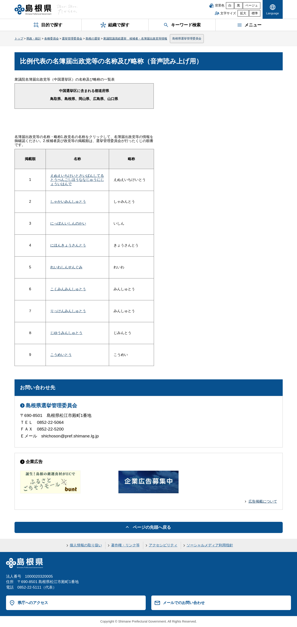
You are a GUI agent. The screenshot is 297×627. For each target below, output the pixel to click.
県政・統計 (33, 38)
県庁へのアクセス (33, 602)
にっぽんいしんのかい (68, 223)
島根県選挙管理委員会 (186, 38)
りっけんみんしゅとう (68, 311)
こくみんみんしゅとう (68, 289)
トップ (19, 38)
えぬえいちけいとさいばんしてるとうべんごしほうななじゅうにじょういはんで (77, 180)
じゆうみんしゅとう (66, 333)
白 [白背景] (230, 5)
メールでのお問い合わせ (184, 602)
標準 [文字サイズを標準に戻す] (255, 13)
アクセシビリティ (163, 545)
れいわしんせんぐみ (66, 267)
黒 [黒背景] (238, 5)
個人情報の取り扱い (86, 545)
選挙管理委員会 (72, 38)
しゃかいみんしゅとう (68, 201)
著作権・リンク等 (125, 545)
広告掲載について (263, 501)
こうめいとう (61, 355)
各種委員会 (51, 38)
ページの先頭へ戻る (152, 527)
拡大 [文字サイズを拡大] (243, 13)
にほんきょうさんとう (68, 245)
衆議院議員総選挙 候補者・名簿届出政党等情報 (135, 38)
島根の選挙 (93, 38)
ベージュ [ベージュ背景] (251, 5)
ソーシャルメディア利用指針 (210, 545)
